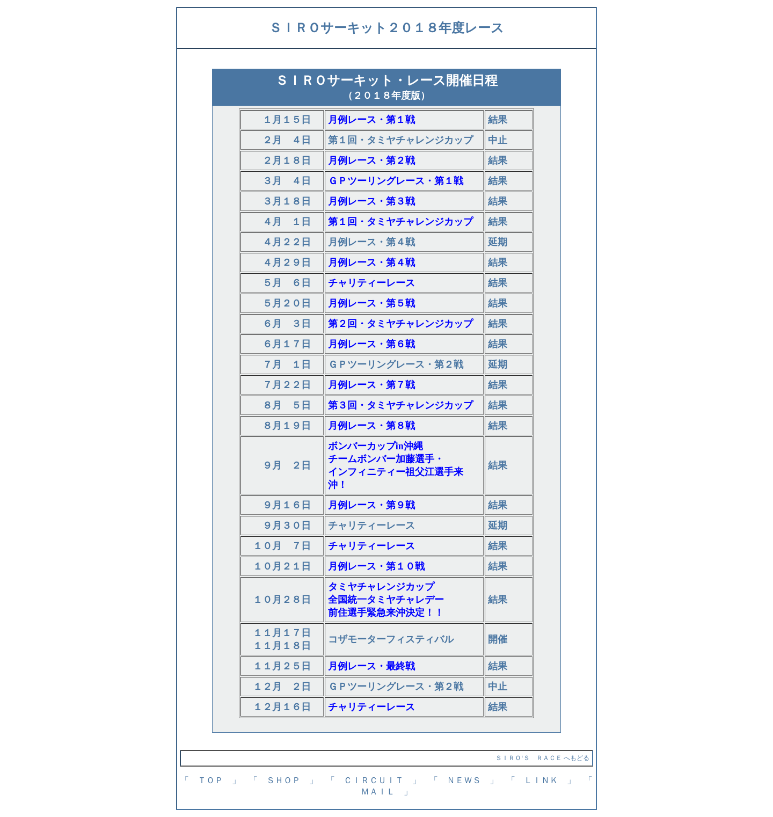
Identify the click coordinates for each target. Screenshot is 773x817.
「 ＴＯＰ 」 (210, 780)
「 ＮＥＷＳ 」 (463, 780)
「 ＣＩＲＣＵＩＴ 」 (373, 780)
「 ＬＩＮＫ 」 (541, 780)
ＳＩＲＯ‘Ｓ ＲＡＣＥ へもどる (542, 758)
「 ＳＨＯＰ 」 (283, 780)
